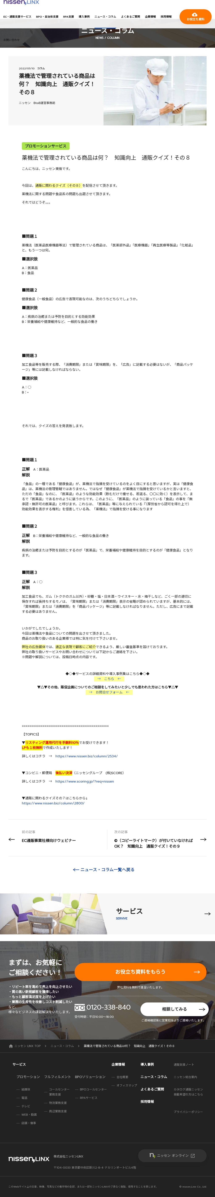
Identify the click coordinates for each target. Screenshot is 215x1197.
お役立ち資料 (195, 17)
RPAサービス (88, 1098)
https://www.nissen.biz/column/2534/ (86, 756)
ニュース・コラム (105, 17)
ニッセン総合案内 (185, 1077)
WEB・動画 (29, 1115)
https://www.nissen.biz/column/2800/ (53, 803)
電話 (24, 1098)
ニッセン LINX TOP (25, 1046)
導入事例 (84, 17)
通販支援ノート (184, 1065)
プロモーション (28, 1077)
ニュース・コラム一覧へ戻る (107, 870)
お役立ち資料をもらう (140, 972)
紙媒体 (25, 1089)
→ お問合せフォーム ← (109, 692)
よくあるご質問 (130, 17)
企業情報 (150, 17)
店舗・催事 (28, 1123)
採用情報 (166, 17)
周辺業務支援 (58, 1111)
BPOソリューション (90, 1077)
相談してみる (174, 1009)
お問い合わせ (11, 40)
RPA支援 (68, 17)
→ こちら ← (109, 678)
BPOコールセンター (93, 1089)
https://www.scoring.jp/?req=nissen (84, 781)
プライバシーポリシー (188, 1112)
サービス (19, 1064)
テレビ (25, 1106)
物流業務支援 (58, 1103)
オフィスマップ (127, 1085)
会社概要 (122, 1077)
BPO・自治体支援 (47, 17)
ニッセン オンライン (176, 1155)
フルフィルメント (57, 1077)
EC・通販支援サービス (17, 17)
